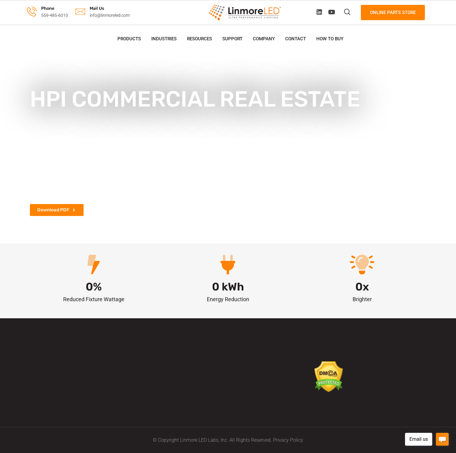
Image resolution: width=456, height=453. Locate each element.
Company (264, 39)
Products (129, 39)
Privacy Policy (288, 440)
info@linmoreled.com (110, 15)
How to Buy (329, 39)
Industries (164, 39)
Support (232, 39)
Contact (295, 39)
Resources (199, 39)
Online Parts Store (393, 12)
